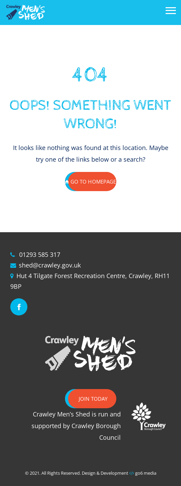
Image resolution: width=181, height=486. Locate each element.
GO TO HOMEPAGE (90, 181)
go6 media (145, 473)
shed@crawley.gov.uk (50, 265)
